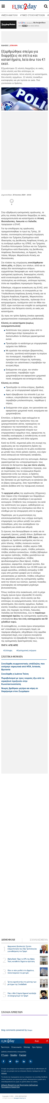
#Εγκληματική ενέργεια (26, 650)
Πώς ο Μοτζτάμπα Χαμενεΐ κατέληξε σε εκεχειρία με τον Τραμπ (22, 994)
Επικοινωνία (16, 1047)
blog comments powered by (16, 1030)
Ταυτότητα (5, 1047)
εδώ (25, 26)
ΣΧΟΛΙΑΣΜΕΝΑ (39, 939)
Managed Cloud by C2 (20, 1098)
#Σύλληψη (7, 650)
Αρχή (37, 1041)
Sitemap (27, 1047)
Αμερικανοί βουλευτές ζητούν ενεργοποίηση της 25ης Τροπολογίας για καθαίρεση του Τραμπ (22, 948)
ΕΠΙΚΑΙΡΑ (14, 45)
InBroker (4, 1073)
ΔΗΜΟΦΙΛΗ (8, 939)
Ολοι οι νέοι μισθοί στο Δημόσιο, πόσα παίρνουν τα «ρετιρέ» (21, 971)
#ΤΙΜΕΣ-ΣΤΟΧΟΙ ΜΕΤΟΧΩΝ (32, 15)
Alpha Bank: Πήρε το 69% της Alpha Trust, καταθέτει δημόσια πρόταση (21, 960)
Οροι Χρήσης (37, 1047)
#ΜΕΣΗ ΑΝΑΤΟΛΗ (9, 15)
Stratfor (13, 1055)
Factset (22, 1055)
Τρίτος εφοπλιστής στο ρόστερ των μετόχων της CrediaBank (22, 983)
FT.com (4, 1055)
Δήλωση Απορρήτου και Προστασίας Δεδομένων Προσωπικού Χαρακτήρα (19, 1086)
